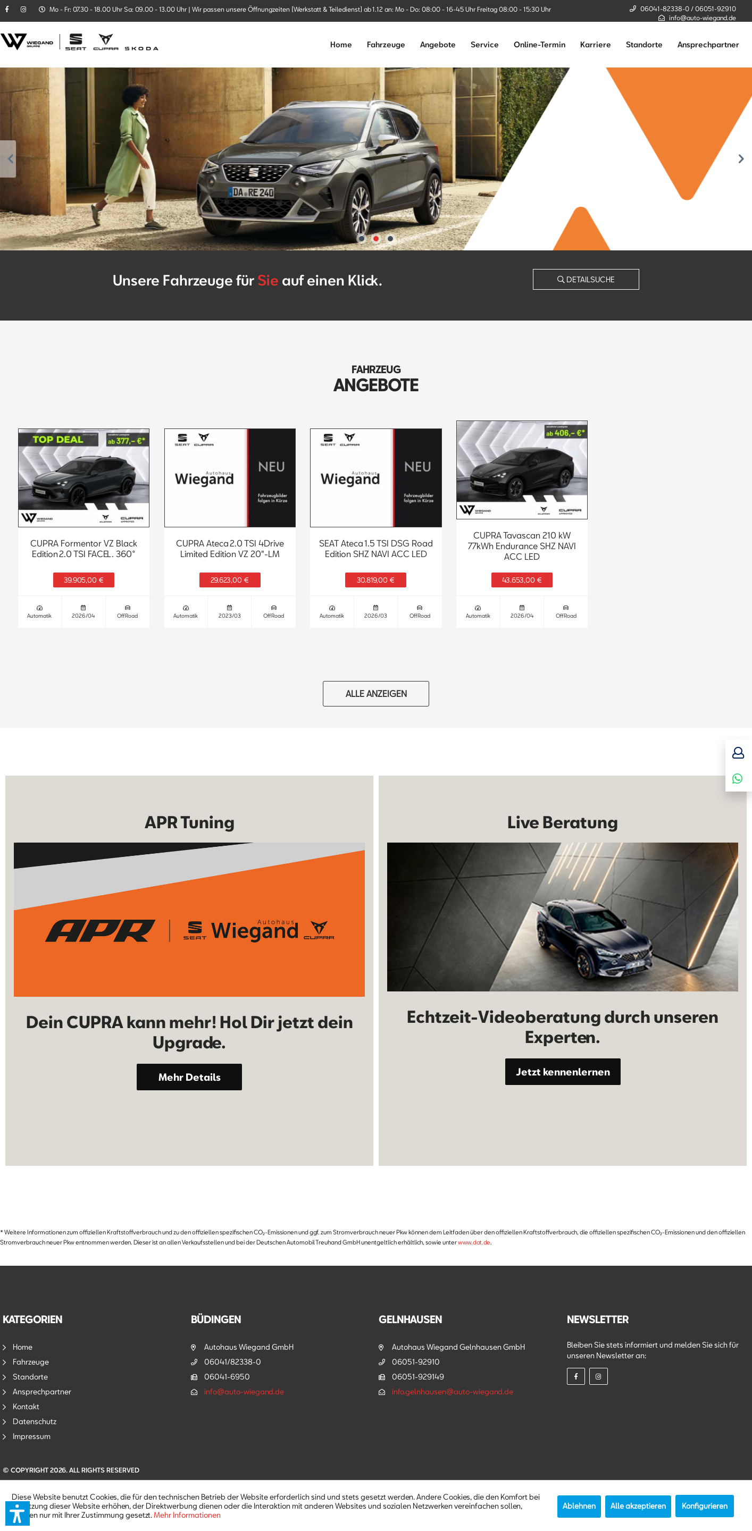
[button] (17, 1513)
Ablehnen (579, 1505)
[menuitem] (341, 44)
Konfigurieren (705, 1505)
